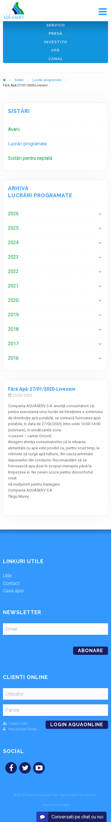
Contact (11, 583)
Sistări (19, 80)
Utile (7, 575)
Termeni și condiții (56, 805)
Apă (55, 50)
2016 (13, 358)
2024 (13, 242)
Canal (55, 59)
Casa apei (13, 591)
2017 (13, 343)
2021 (13, 286)
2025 (13, 228)
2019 (13, 315)
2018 (13, 329)
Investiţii (55, 42)
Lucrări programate (46, 80)
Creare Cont (15, 723)
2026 (13, 213)
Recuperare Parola (20, 729)
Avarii (14, 129)
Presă (55, 33)
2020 (13, 300)
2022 (13, 271)
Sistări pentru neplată (30, 158)
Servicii (55, 25)
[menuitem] (55, 129)
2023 (13, 257)
